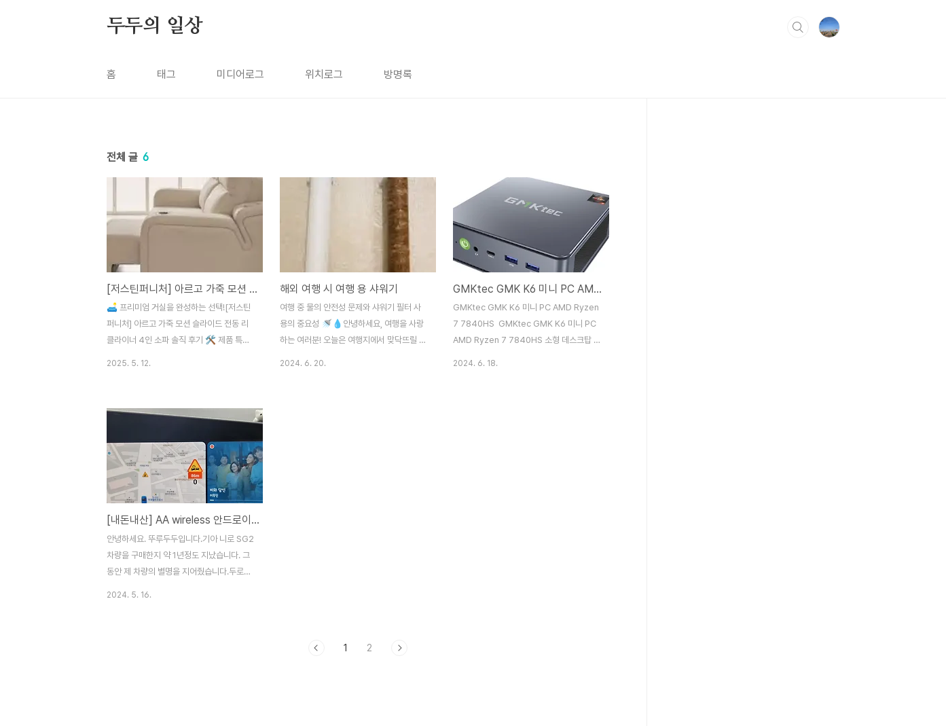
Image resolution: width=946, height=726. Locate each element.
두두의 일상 (155, 26)
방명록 (398, 74)
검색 (798, 27)
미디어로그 (240, 74)
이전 (316, 648)
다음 (399, 648)
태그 (166, 74)
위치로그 (324, 74)
